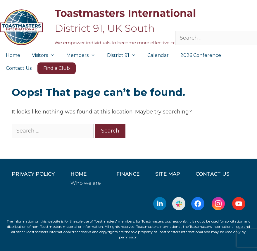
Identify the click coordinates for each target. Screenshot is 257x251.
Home (13, 55)
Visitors (46, 55)
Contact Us (19, 68)
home (78, 174)
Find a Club (56, 68)
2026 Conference (200, 55)
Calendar (158, 55)
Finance (127, 174)
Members (83, 55)
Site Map (167, 174)
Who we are (85, 183)
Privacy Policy (33, 174)
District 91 (124, 55)
